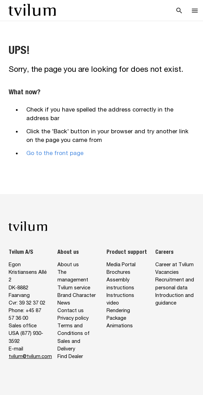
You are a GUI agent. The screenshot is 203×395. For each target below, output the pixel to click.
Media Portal (121, 264)
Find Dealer (70, 356)
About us (68, 264)
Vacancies (167, 272)
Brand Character (76, 295)
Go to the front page (54, 153)
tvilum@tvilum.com (30, 356)
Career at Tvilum (174, 264)
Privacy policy (73, 318)
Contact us (70, 310)
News (63, 303)
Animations (120, 325)
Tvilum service (73, 287)
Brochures (118, 272)
